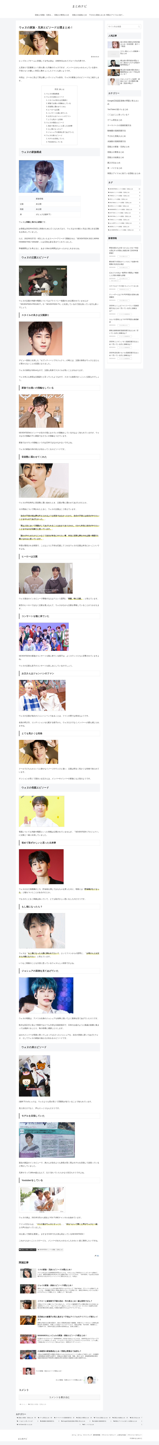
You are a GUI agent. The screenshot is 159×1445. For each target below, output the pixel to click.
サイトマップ (84, 1438)
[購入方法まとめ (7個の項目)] (136, 1421)
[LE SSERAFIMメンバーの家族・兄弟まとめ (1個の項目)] (124, 230)
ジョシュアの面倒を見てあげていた (61, 133)
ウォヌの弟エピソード (54, 137)
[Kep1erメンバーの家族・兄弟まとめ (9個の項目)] (124, 192)
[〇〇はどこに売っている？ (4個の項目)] (27, 1424)
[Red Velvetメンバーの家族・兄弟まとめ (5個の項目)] (124, 202)
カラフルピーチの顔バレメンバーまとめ (123, 286)
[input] (124, 26)
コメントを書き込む (59, 1401)
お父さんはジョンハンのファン (59, 117)
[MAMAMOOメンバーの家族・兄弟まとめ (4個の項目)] (124, 209)
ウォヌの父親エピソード (55, 97)
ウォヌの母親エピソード (55, 123)
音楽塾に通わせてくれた (57, 107)
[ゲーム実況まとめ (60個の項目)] (45, 1421)
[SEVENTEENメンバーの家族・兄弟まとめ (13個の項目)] (124, 189)
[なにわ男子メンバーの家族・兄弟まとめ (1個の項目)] (124, 223)
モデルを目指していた (56, 140)
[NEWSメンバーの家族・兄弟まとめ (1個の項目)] (124, 226)
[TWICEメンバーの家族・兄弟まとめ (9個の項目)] (124, 195)
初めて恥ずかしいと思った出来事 (60, 127)
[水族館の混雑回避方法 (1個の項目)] (102, 1424)
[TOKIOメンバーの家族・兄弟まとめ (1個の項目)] (124, 219)
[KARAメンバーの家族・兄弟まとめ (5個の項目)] (124, 206)
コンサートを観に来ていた (58, 114)
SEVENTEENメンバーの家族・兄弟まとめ (50, 1251)
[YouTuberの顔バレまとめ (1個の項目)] (48, 1428)
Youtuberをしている (55, 143)
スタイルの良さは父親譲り (58, 100)
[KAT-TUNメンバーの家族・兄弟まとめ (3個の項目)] (124, 213)
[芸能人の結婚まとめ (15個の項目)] (120, 1421)
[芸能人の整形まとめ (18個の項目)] (84, 1421)
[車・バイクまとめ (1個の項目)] (112, 1428)
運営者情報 (94, 1438)
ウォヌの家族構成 (52, 94)
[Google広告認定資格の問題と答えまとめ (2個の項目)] (76, 1424)
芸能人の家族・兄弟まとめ (27, 1251)
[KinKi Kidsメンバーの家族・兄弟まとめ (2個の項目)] (124, 216)
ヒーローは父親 (53, 110)
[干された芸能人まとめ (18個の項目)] (102, 1421)
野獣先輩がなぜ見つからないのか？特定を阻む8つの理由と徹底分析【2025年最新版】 (123, 250)
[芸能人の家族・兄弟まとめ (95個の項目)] (26, 1421)
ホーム (69, 1438)
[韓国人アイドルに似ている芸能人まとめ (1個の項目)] (128, 1424)
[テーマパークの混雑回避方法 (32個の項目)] (64, 1421)
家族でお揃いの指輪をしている (59, 104)
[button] (139, 26)
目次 (56, 89)
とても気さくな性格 (55, 120)
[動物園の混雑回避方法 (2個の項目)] (49, 1424)
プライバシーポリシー (107, 1438)
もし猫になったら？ (55, 130)
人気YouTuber (120, 1438)
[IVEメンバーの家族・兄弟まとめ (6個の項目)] (124, 199)
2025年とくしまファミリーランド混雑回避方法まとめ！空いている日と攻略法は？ (124, 308)
